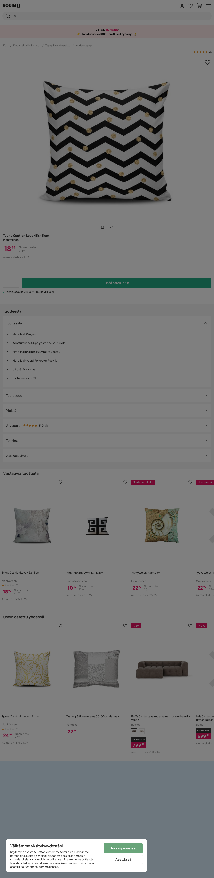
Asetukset (123, 859)
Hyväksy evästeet (123, 848)
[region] (76, 855)
